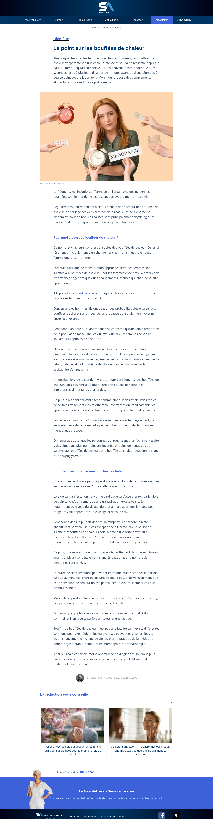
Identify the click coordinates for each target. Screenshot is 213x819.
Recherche (185, 19)
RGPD (111, 809)
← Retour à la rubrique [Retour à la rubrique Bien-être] (73, 765)
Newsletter (162, 19)
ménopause (86, 288)
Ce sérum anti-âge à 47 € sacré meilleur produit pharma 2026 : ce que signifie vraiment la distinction (140, 740)
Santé (105, 27)
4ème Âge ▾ (85, 19)
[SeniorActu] (106, 7)
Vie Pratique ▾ (33, 19)
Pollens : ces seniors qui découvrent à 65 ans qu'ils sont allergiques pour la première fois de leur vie (72, 740)
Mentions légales (95, 809)
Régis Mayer (97, 667)
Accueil (95, 27)
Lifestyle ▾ (137, 19)
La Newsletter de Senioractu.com (106, 783)
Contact (135, 809)
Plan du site (76, 809)
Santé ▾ (59, 19)
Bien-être (116, 27)
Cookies (122, 809)
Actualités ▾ (111, 19)
